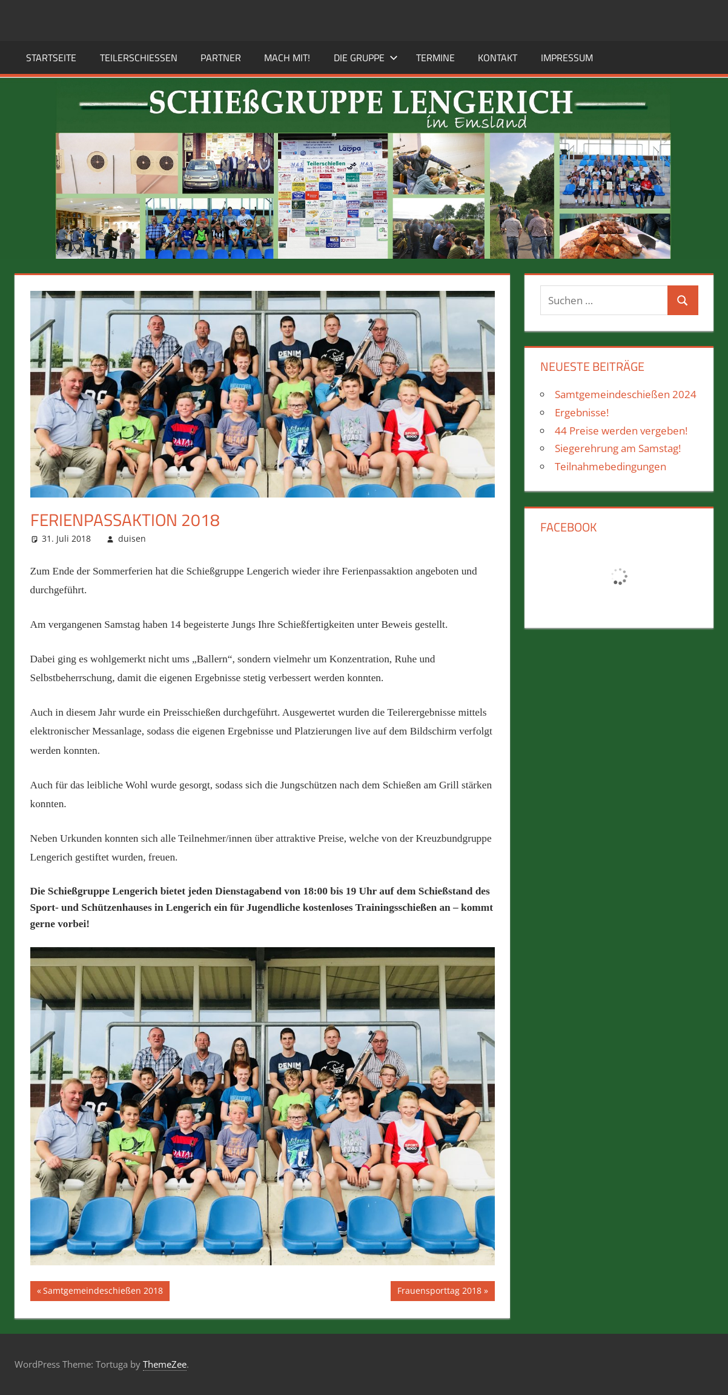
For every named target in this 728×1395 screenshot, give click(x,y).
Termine (435, 57)
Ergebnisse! (582, 412)
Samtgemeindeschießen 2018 (102, 1292)
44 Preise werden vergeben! (621, 431)
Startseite (51, 57)
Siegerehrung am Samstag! (618, 448)
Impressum (567, 57)
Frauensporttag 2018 (439, 1292)
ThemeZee (165, 1364)
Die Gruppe (366, 57)
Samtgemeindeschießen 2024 (626, 394)
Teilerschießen (138, 57)
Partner (220, 57)
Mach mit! (287, 57)
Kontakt (497, 57)
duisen (132, 538)
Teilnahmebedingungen (610, 466)
